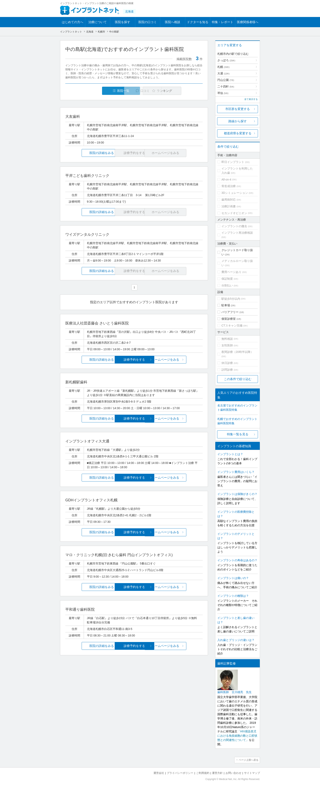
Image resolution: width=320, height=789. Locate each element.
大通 (223, 73)
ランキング (179, 90)
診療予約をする (134, 359)
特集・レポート (222, 22)
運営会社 (158, 772)
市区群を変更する (237, 109)
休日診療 (227, 363)
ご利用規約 (202, 772)
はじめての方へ (72, 22)
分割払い (227, 285)
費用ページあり (231, 272)
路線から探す (237, 121)
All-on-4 (226, 179)
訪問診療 (227, 369)
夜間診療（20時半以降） (237, 352)
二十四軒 (225, 86)
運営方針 (217, 772)
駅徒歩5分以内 (230, 298)
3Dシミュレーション (234, 192)
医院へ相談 (172, 22)
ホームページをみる (180, 359)
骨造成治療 (228, 186)
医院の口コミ (147, 22)
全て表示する (251, 99)
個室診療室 (228, 318)
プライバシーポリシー (180, 772)
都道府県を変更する (237, 133)
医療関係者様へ (247, 22)
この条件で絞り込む (237, 379)
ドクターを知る (197, 22)
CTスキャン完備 (231, 325)
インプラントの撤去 (234, 226)
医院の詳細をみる (88, 153)
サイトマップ (252, 772)
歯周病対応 (228, 199)
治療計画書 (228, 206)
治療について (97, 22)
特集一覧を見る (237, 434)
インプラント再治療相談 (237, 232)
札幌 (223, 66)
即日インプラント (232, 162)
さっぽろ (226, 60)
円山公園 (225, 80)
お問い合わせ (233, 772)
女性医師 (227, 345)
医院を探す (122, 22)
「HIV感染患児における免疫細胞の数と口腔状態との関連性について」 (237, 736)
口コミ (136, 90)
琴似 (222, 93)
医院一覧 (93, 90)
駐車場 (225, 305)
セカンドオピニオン (234, 213)
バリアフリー (230, 312)
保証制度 (227, 278)
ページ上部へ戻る (248, 760)
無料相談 (227, 338)
